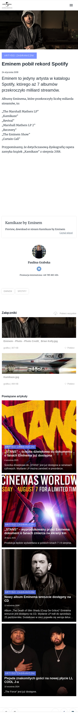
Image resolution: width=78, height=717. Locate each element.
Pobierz (70, 348)
